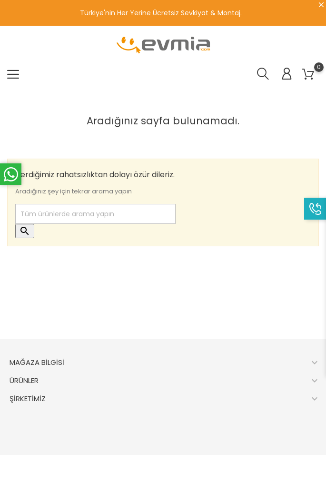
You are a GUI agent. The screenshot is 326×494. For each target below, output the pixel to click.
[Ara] (95, 214)
